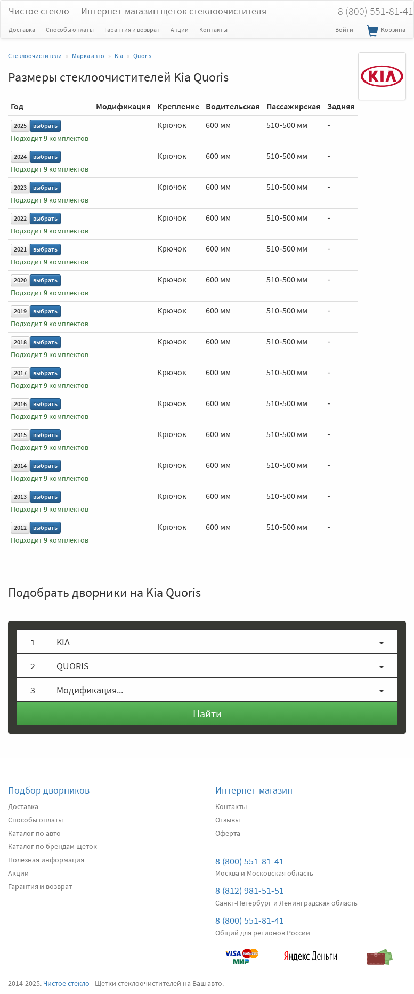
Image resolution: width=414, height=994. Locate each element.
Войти (344, 30)
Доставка (22, 30)
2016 (20, 404)
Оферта (227, 833)
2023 (20, 187)
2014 (20, 466)
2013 (20, 496)
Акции (180, 30)
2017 (20, 373)
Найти (207, 713)
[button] (207, 641)
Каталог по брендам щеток (52, 846)
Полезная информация (46, 859)
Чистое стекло (137, 11)
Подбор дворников (49, 790)
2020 (20, 280)
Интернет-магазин (254, 790)
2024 (20, 156)
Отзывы (227, 820)
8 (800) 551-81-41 (249, 861)
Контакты (213, 30)
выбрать (45, 126)
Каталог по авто (34, 833)
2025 (20, 126)
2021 (20, 249)
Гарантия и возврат (132, 30)
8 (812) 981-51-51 (249, 890)
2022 (20, 218)
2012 (20, 527)
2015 (20, 435)
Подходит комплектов (49, 138)
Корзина (384, 31)
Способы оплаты (70, 30)
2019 (20, 311)
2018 (20, 342)
